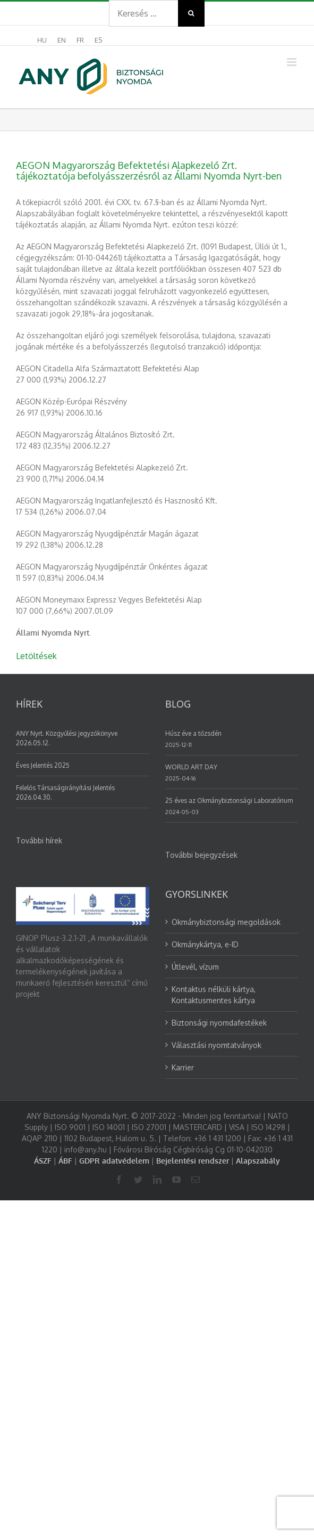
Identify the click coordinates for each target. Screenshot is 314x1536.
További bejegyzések (201, 854)
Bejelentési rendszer (192, 1160)
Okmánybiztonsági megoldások (226, 922)
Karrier (183, 1067)
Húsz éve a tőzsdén (193, 733)
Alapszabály (258, 1160)
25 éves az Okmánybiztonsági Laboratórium (229, 800)
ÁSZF (43, 1160)
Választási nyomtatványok (216, 1045)
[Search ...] (143, 13)
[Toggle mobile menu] (292, 62)
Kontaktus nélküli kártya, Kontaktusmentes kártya (214, 995)
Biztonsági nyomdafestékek (219, 1022)
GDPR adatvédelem (114, 1160)
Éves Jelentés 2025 (43, 765)
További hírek (39, 840)
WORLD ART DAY (191, 767)
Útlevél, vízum (195, 966)
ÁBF (65, 1160)
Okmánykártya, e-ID (205, 944)
